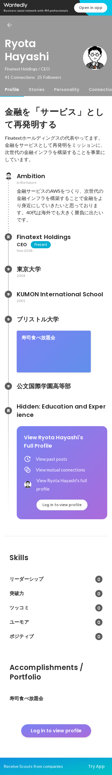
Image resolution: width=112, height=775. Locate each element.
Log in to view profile (62, 504)
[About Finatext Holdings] (8, 237)
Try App (96, 766)
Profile (12, 90)
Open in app (90, 7)
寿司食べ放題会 (38, 337)
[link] (54, 351)
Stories (37, 90)
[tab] (12, 89)
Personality (66, 90)
